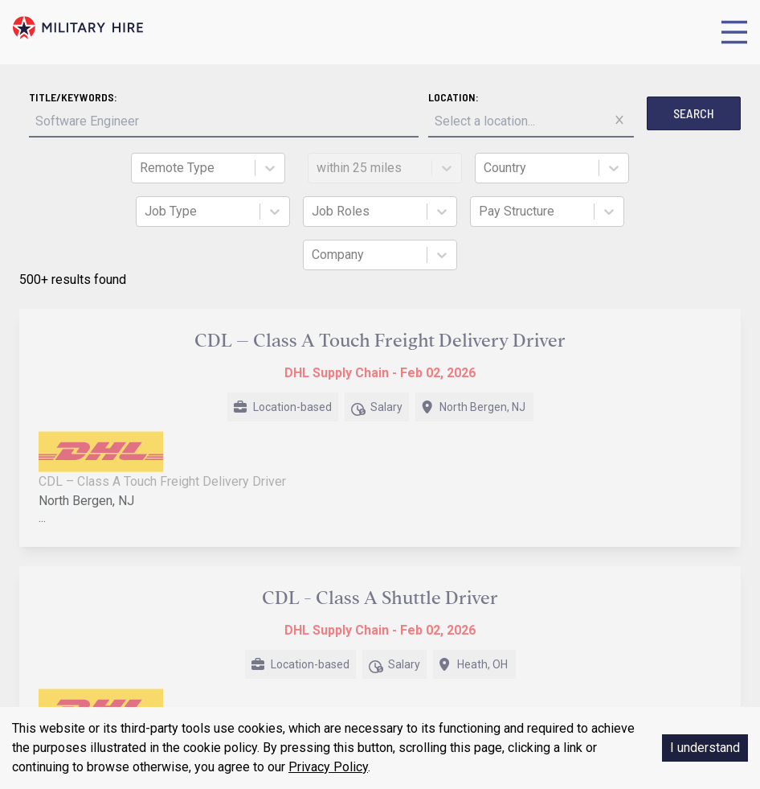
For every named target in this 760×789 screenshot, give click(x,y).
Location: (453, 97)
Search (693, 113)
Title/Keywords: (73, 97)
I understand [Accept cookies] (705, 747)
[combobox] (141, 168)
